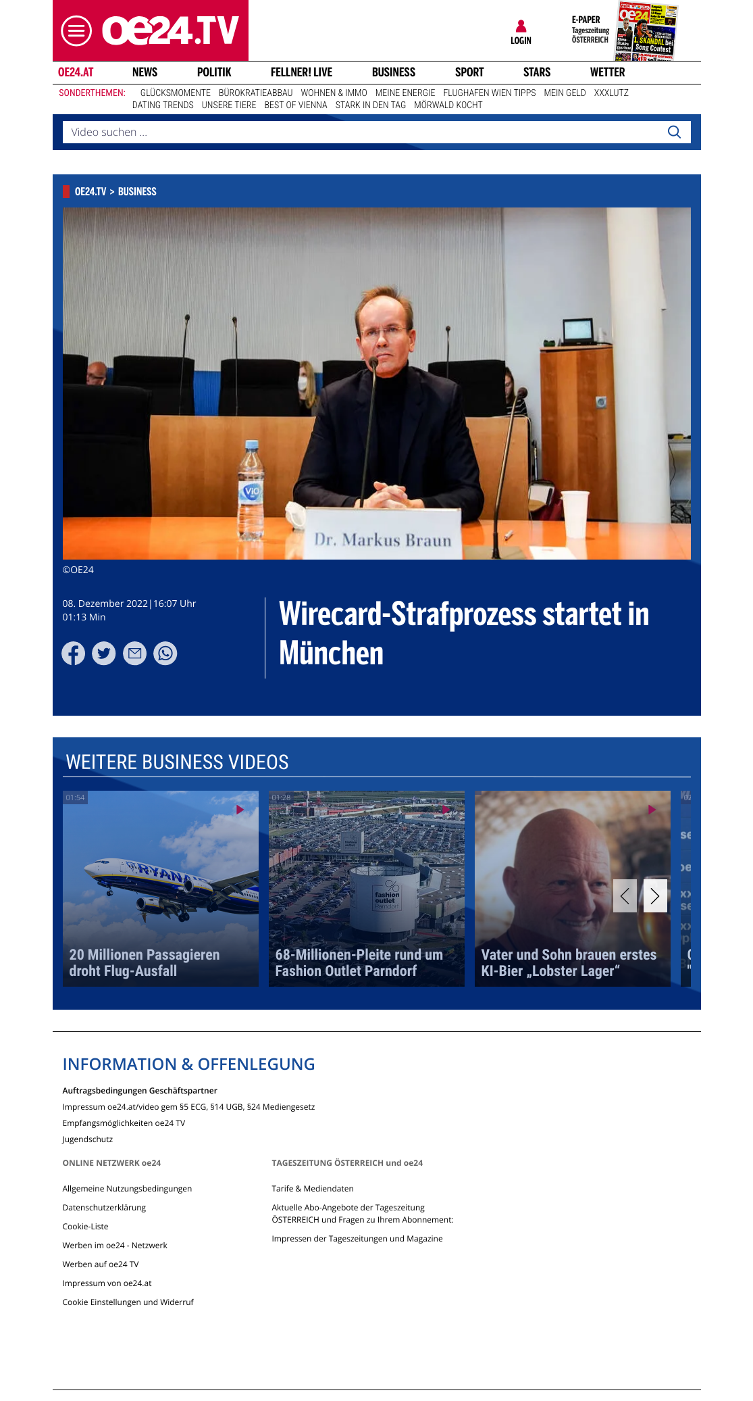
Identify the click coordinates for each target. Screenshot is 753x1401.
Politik (214, 72)
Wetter (607, 72)
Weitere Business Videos (176, 763)
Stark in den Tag (371, 105)
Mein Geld (565, 93)
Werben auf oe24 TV (101, 1264)
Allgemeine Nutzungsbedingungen (127, 1188)
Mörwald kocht (448, 105)
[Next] (655, 895)
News (144, 72)
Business (393, 72)
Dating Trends (163, 105)
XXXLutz (611, 93)
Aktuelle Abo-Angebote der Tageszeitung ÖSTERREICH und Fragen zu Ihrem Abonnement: (362, 1213)
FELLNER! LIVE (301, 72)
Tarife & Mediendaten (312, 1188)
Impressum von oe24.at (107, 1283)
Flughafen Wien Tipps (489, 93)
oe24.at (75, 72)
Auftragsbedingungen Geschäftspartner (140, 1090)
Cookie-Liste (86, 1226)
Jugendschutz (88, 1138)
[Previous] (625, 895)
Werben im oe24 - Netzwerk (115, 1245)
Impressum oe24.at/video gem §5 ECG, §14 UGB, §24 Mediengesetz (189, 1106)
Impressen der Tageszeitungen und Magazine (356, 1238)
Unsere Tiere (229, 105)
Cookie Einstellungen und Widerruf (128, 1302)
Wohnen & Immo (334, 93)
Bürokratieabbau (256, 93)
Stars (537, 72)
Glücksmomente (175, 93)
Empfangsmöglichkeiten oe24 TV (124, 1122)
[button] (73, 31)
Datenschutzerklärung (105, 1207)
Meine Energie (405, 93)
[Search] (674, 132)
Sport (469, 72)
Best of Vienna (296, 105)
